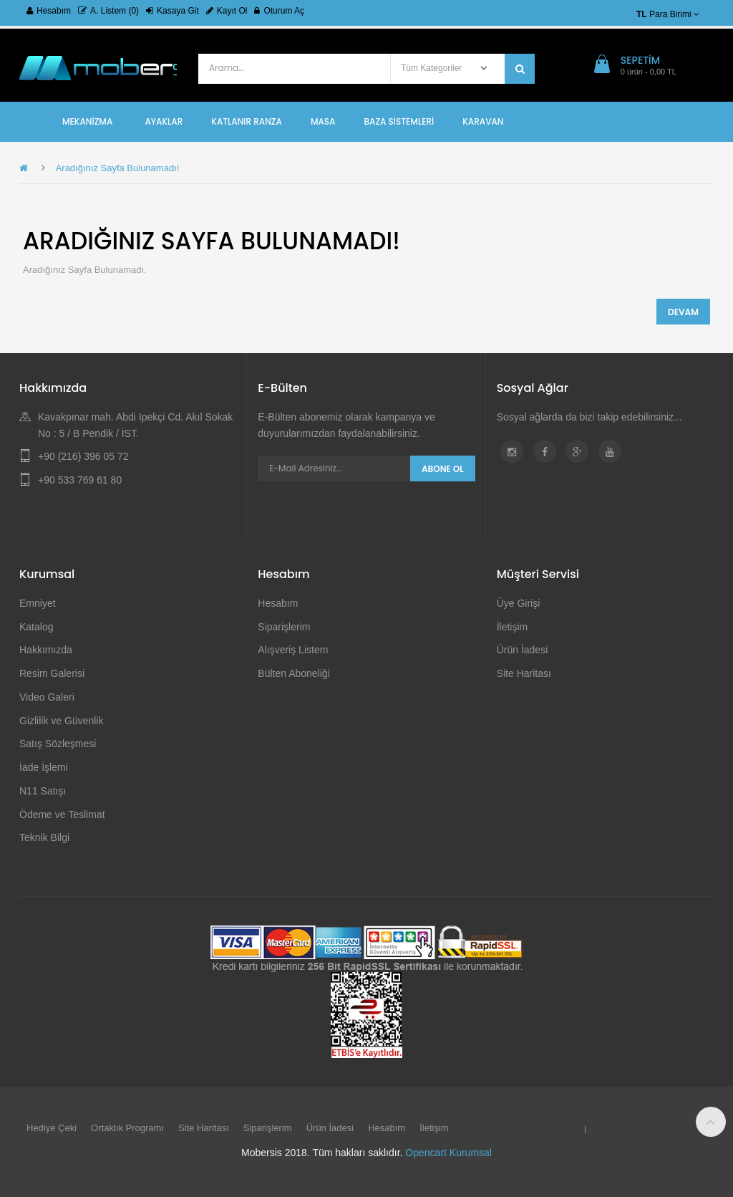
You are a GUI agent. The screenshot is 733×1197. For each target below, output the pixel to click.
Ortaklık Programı (127, 1128)
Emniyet (37, 603)
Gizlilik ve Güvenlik (61, 720)
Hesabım (48, 11)
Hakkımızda (45, 649)
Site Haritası (524, 673)
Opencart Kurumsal (448, 1152)
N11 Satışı (42, 791)
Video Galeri (46, 697)
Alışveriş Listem (293, 649)
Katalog (36, 627)
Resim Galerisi (51, 673)
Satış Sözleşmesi (57, 743)
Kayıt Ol (227, 11)
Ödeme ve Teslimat (62, 814)
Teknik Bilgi (44, 837)
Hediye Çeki (51, 1128)
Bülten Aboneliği (293, 673)
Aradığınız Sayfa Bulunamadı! (118, 168)
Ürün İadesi (522, 649)
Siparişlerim (284, 627)
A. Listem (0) (108, 11)
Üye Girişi (518, 603)
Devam (683, 312)
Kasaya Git (172, 11)
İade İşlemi (43, 767)
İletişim (512, 627)
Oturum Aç (279, 11)
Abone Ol (443, 469)
